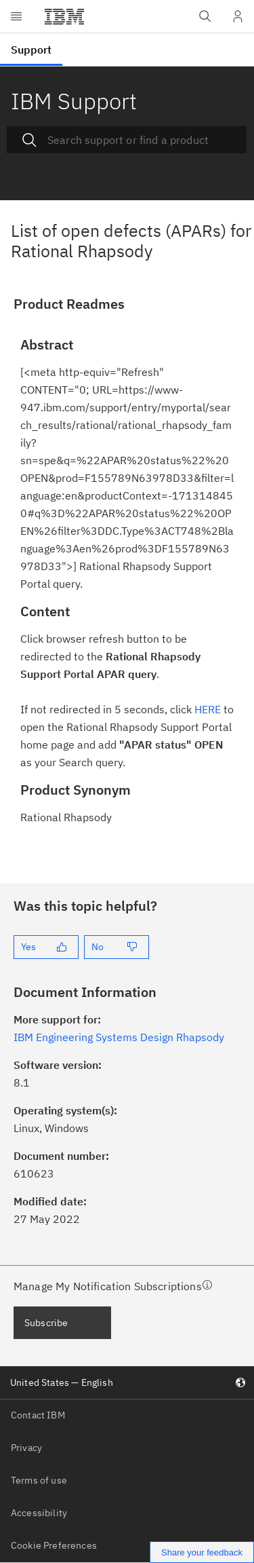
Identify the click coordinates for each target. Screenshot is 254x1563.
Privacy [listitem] (26, 1448)
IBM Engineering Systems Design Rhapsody (119, 1037)
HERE (207, 709)
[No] (116, 947)
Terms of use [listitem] (39, 1480)
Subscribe (46, 1323)
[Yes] (46, 947)
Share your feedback (201, 1552)
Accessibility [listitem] (39, 1513)
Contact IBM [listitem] (38, 1415)
